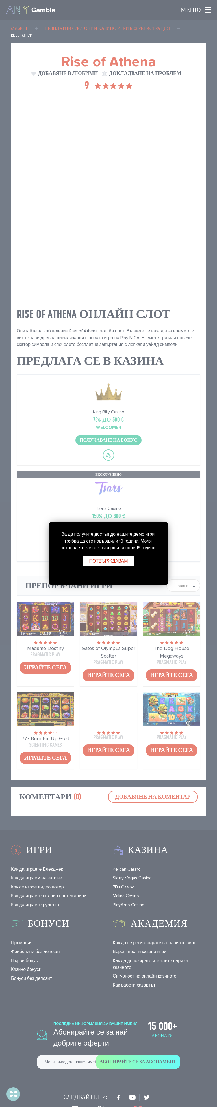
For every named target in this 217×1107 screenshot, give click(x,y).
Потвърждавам (108, 561)
